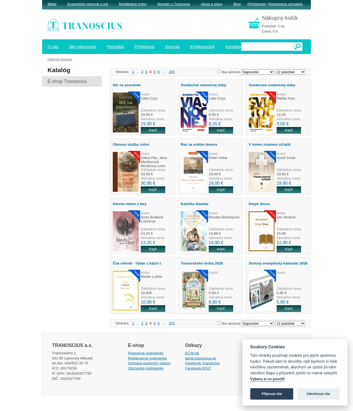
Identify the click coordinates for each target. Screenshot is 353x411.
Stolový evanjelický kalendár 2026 (278, 263)
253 (172, 72)
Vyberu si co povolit (267, 379)
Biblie (52, 4)
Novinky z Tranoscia (173, 4)
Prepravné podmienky (146, 353)
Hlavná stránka (60, 59)
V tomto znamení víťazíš (269, 144)
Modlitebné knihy (132, 4)
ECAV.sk (192, 353)
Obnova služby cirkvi (131, 144)
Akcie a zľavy (211, 4)
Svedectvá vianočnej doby (203, 85)
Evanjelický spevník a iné (87, 4)
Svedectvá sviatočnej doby (272, 85)
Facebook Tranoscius (202, 363)
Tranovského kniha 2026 (202, 263)
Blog (236, 4)
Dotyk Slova (259, 204)
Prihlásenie (256, 4)
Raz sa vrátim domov (199, 144)
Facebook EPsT (198, 368)
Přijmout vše (272, 394)
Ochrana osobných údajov (149, 363)
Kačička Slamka (194, 204)
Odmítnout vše (318, 394)
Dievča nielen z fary (130, 204)
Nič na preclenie (127, 85)
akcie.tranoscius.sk (200, 358)
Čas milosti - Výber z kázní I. (137, 263)
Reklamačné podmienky (147, 358)
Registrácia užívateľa (285, 4)
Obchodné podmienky (146, 368)
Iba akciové (231, 72)
